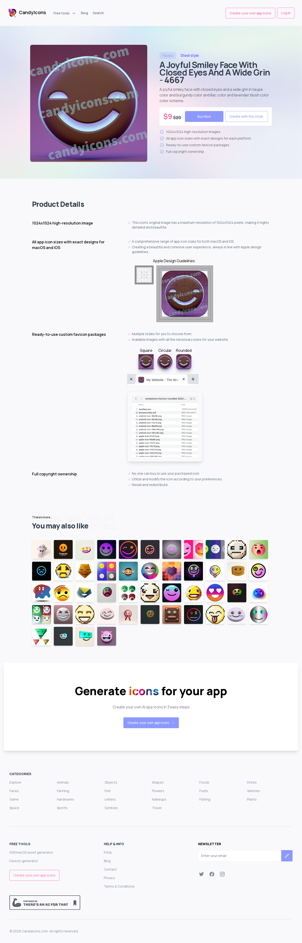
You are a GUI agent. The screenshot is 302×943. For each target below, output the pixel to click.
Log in (285, 13)
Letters (110, 799)
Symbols (111, 808)
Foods (204, 782)
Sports (62, 808)
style (189, 55)
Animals (63, 782)
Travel (157, 808)
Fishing (204, 799)
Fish (108, 791)
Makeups (159, 799)
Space (14, 808)
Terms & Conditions (119, 886)
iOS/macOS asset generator (31, 852)
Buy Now (204, 116)
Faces (14, 791)
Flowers (158, 791)
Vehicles (253, 791)
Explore (15, 782)
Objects (111, 782)
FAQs (108, 852)
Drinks (252, 782)
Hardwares (65, 799)
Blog (84, 13)
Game (14, 799)
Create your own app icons (250, 13)
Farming (63, 791)
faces (167, 55)
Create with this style (246, 116)
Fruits (203, 791)
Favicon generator (23, 861)
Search (98, 13)
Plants (252, 799)
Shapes (158, 782)
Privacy (109, 878)
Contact (110, 869)
